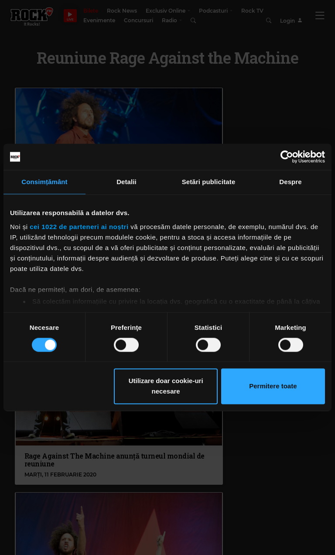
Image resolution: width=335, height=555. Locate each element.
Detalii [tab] (126, 181)
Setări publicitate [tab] (209, 181)
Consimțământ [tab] (44, 181)
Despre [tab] (290, 181)
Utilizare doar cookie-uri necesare (166, 386)
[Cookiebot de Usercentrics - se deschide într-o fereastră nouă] (287, 156)
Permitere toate (273, 386)
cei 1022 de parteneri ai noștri (79, 226)
